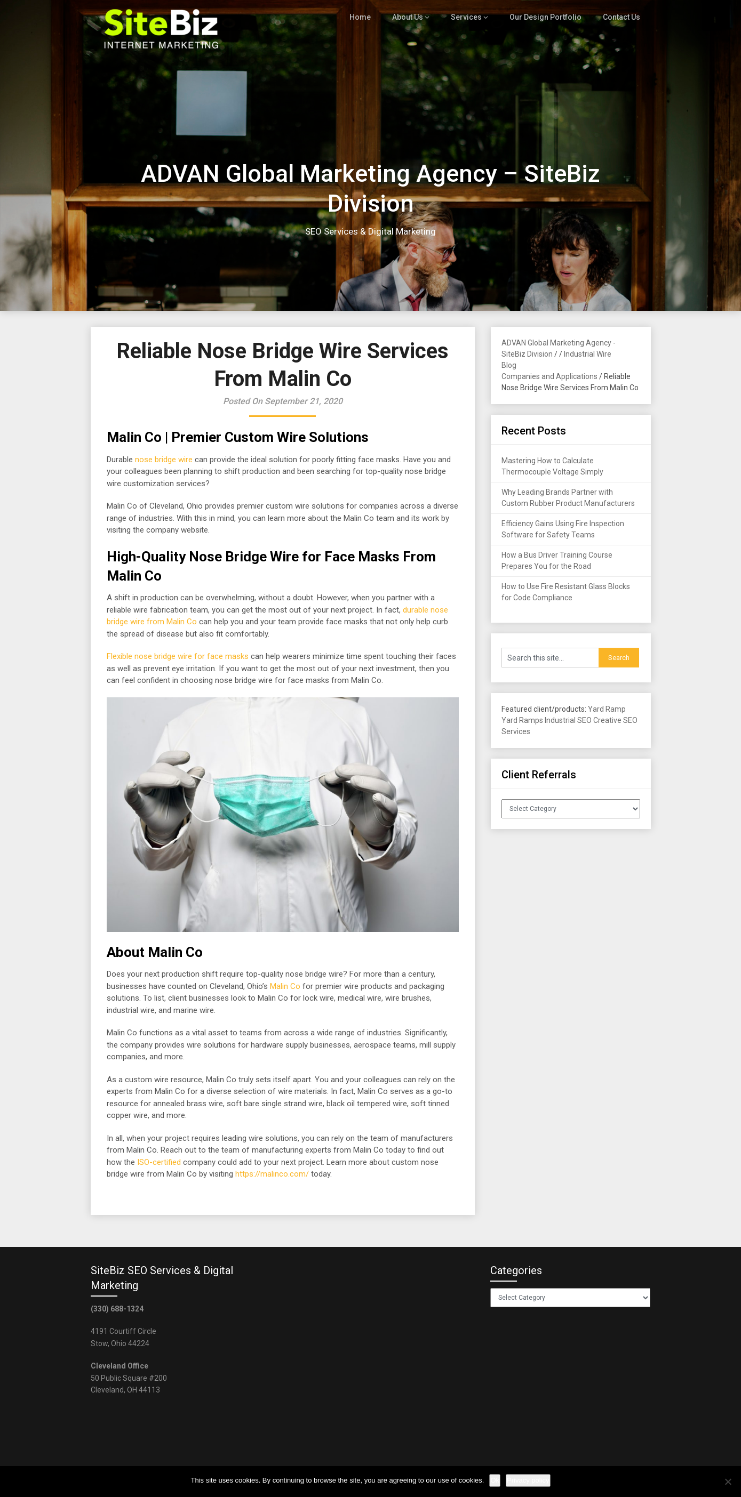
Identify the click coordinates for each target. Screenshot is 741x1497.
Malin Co (285, 986)
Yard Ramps (522, 720)
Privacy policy (528, 1480)
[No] (727, 1481)
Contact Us (621, 17)
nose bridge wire (164, 459)
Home (367, 17)
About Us (414, 17)
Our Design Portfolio (548, 17)
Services (472, 17)
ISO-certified (159, 1162)
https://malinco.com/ (272, 1174)
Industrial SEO (568, 720)
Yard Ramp (607, 709)
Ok (494, 1480)
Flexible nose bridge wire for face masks (178, 656)
